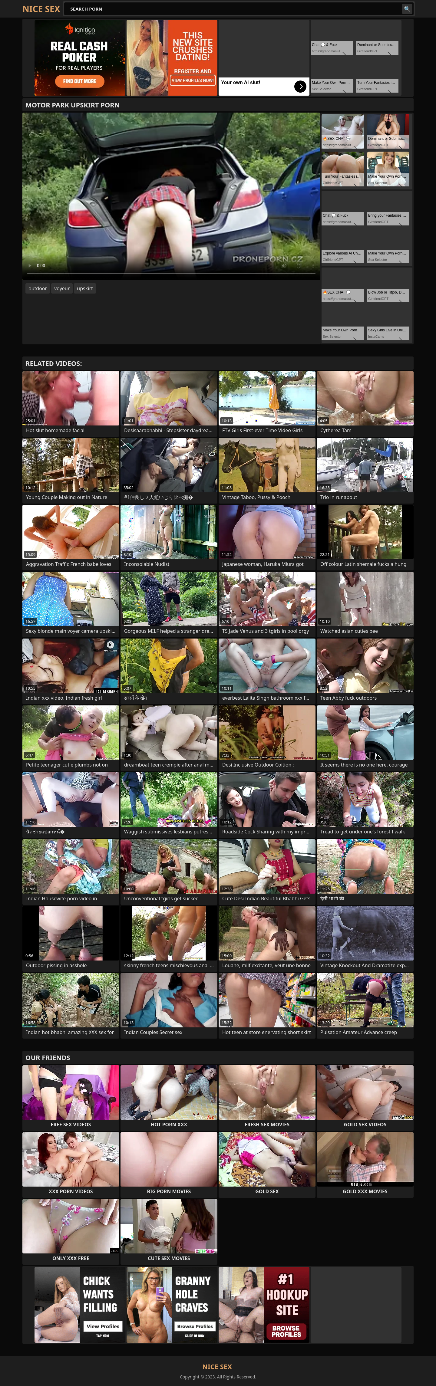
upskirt (85, 288)
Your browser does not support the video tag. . (171, 196)
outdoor (37, 288)
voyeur (62, 288)
